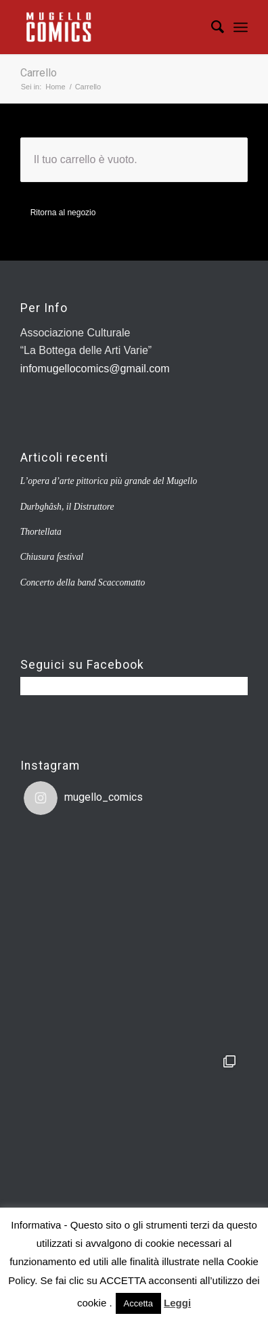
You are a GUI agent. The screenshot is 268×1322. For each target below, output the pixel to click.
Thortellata (41, 532)
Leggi (177, 1302)
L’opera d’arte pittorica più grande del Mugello (109, 481)
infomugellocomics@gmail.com (95, 368)
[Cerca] (211, 27)
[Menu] (240, 27)
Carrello (38, 72)
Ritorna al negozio (63, 212)
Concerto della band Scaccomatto (83, 582)
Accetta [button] (138, 1303)
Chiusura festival (51, 557)
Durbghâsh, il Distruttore (67, 507)
